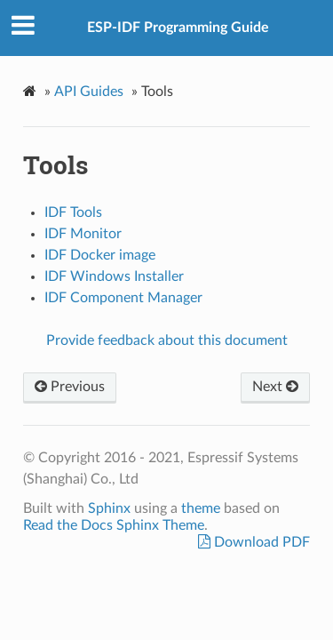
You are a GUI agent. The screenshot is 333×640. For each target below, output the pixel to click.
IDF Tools (73, 212)
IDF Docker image (99, 255)
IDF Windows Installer (114, 276)
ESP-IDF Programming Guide (178, 27)
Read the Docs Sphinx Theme (113, 525)
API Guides (88, 91)
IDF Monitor (83, 234)
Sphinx (109, 508)
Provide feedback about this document (167, 340)
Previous (70, 387)
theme (200, 508)
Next (275, 387)
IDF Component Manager (123, 298)
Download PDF (260, 542)
